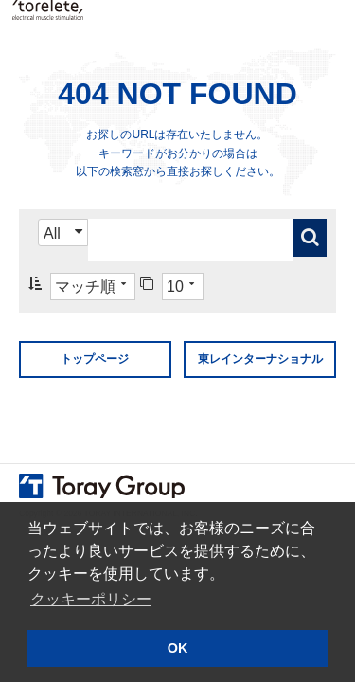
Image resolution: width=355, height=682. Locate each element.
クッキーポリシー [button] (90, 599)
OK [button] (178, 647)
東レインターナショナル (260, 359)
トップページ (95, 359)
